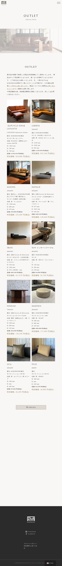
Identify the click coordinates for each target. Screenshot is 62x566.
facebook (31, 534)
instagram (32, 531)
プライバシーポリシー (30, 543)
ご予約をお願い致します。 (19, 86)
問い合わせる (31, 407)
